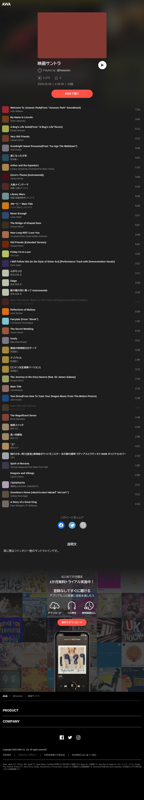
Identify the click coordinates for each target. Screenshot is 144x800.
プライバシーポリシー (27, 755)
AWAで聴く (72, 93)
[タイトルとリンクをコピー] (83, 525)
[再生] (102, 65)
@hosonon (63, 70)
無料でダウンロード (72, 622)
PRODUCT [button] (10, 710)
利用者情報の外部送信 (54, 755)
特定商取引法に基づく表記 (84, 755)
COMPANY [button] (11, 721)
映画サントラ (33, 696)
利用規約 (7, 755)
